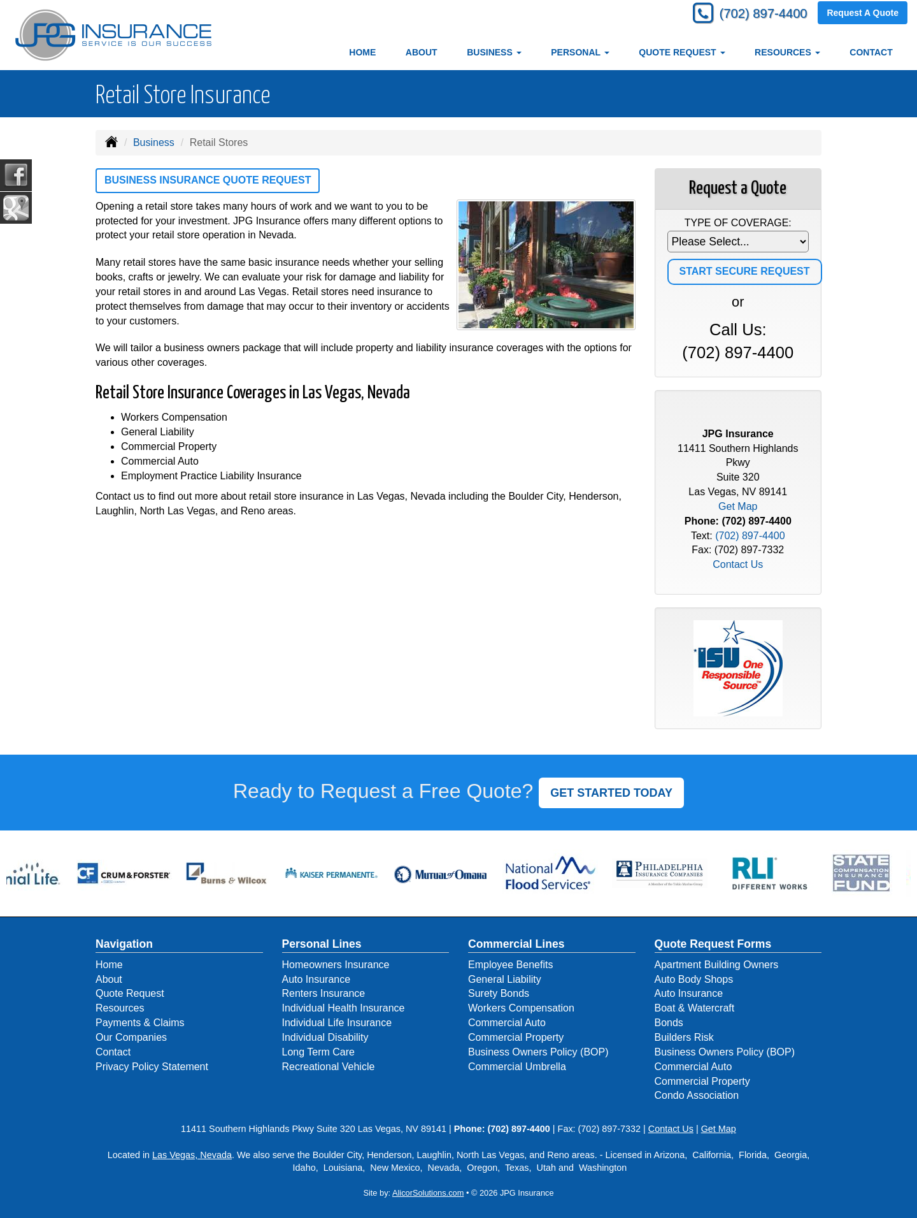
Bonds (669, 1022)
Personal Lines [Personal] (322, 944)
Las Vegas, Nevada (192, 1155)
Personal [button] (580, 52)
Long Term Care (318, 1052)
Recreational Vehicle (328, 1066)
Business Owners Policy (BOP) (538, 1052)
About (421, 52)
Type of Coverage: (738, 222)
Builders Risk (684, 1037)
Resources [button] (787, 52)
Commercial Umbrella (517, 1066)
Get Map (737, 506)
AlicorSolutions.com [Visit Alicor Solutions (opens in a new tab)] (428, 1193)
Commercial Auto (507, 1022)
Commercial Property (516, 1037)
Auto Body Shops (694, 979)
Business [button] (494, 52)
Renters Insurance (324, 993)
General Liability (504, 979)
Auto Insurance (316, 979)
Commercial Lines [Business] (516, 944)
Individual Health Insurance (343, 1008)
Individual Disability (325, 1037)
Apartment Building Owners (717, 964)
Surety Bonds (498, 993)
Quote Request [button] (682, 52)
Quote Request (130, 993)
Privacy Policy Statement (152, 1066)
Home (362, 52)
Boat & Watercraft (695, 1008)
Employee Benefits (510, 964)
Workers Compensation (521, 1008)
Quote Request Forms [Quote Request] (713, 944)
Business (153, 142)
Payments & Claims (140, 1022)
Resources (120, 1008)
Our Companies (131, 1037)
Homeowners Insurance (336, 964)
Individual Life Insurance (337, 1022)
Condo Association (697, 1095)
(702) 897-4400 (757, 14)
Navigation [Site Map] (124, 944)
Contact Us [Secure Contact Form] (738, 564)
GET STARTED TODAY (611, 793)
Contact (870, 52)
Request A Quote (863, 14)
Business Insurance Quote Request (207, 180)
